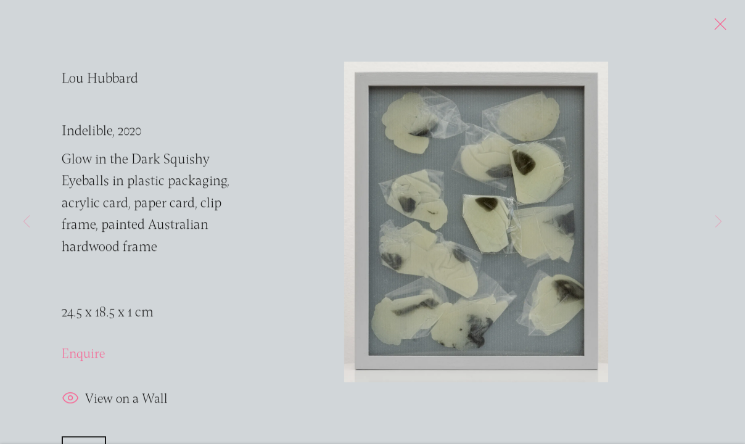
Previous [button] (26, 222)
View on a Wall (114, 402)
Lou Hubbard (100, 81)
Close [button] (717, 27)
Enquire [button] (83, 356)
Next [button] (718, 222)
